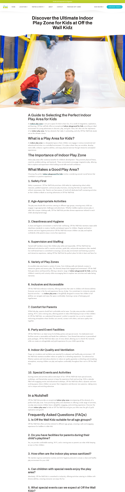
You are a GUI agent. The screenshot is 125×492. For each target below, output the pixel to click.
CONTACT (60, 7)
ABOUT (51, 7)
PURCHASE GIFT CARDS (74, 7)
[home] (5, 7)
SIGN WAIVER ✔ (99, 7)
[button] (23, 7)
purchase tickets (114, 7)
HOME (13, 7)
